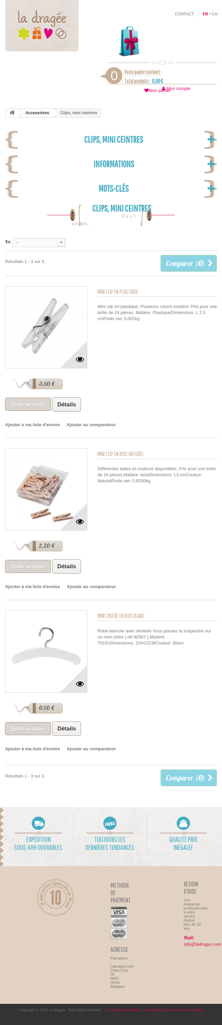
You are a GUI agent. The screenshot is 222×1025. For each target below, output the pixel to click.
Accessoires (37, 112)
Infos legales (154, 1010)
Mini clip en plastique (117, 291)
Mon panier (160, 90)
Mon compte (179, 88)
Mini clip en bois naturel (120, 453)
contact (184, 14)
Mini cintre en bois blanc (121, 615)
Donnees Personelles (185, 1010)
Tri (7, 241)
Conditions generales (123, 1010)
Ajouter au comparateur (91, 424)
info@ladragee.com (202, 944)
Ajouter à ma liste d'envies (32, 424)
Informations (113, 164)
